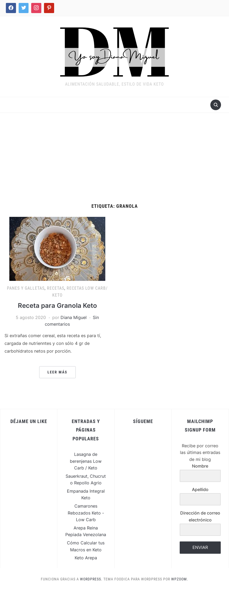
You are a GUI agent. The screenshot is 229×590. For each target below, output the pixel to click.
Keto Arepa (86, 557)
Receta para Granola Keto (57, 305)
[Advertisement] (114, 163)
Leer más (57, 372)
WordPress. (91, 579)
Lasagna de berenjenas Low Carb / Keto (86, 461)
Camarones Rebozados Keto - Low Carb (86, 512)
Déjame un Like (28, 421)
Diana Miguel (74, 317)
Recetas (55, 288)
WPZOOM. (179, 579)
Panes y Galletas (26, 288)
